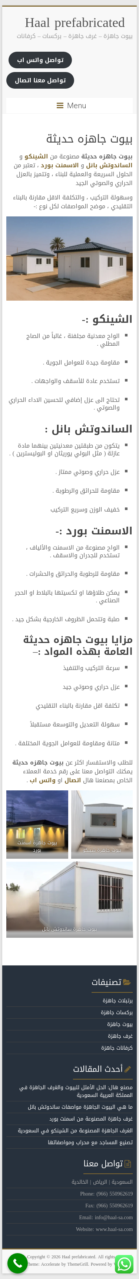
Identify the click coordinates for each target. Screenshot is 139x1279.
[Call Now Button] (17, 1263)
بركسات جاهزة (117, 1013)
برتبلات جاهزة (118, 1001)
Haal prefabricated (75, 22)
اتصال (72, 780)
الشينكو (36, 156)
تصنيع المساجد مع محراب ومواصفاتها (90, 1143)
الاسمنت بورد (60, 165)
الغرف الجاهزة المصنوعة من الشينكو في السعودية (75, 1131)
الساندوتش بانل (109, 165)
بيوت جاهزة (120, 1024)
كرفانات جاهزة (117, 1048)
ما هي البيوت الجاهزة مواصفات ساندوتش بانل (80, 1107)
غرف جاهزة (120, 1036)
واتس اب (43, 780)
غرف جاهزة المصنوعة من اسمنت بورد (91, 1119)
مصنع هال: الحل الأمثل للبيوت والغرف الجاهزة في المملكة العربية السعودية (76, 1091)
